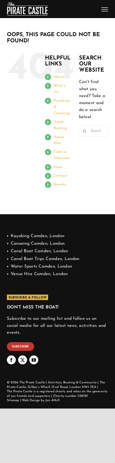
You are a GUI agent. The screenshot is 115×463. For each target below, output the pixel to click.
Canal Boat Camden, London (39, 251)
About (59, 77)
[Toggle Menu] (105, 9)
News (58, 167)
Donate (60, 184)
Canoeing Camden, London (38, 243)
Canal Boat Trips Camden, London (45, 259)
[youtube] (33, 359)
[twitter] (22, 359)
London (75, 387)
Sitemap (13, 400)
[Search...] (93, 131)
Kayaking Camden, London (37, 236)
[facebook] (11, 359)
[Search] (84, 131)
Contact (60, 176)
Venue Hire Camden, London (39, 274)
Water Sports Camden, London (41, 266)
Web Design (31, 400)
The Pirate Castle (32, 382)
